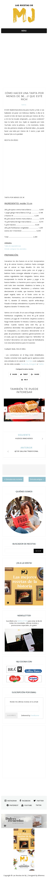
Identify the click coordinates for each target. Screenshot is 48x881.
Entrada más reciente (13, 479)
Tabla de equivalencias (12, 246)
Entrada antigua (37, 479)
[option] (24, 411)
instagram (11, 801)
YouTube (29, 361)
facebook (25, 801)
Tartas (23, 105)
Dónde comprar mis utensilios (15, 249)
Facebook (24, 364)
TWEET (24, 374)
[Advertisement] (24, 62)
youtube (26, 805)
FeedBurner (35, 715)
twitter (39, 801)
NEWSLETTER (22, 621)
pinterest (12, 805)
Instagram (32, 364)
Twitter (41, 364)
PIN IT (24, 380)
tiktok (38, 805)
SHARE (13, 374)
